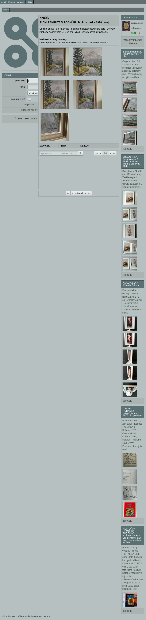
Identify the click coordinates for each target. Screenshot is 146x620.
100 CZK (127, 611)
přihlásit (34, 93)
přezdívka (20, 80)
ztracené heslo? (29, 110)
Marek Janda (37, 118)
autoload (79, 193)
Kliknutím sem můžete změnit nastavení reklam (26, 616)
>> (114, 153)
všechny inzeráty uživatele (132, 42)
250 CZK (127, 401)
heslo (22, 86)
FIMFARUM (137, 23)
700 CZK (127, 149)
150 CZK (127, 521)
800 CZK (127, 275)
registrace (30, 104)
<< (96, 153)
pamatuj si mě (18, 99)
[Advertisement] (79, 173)
